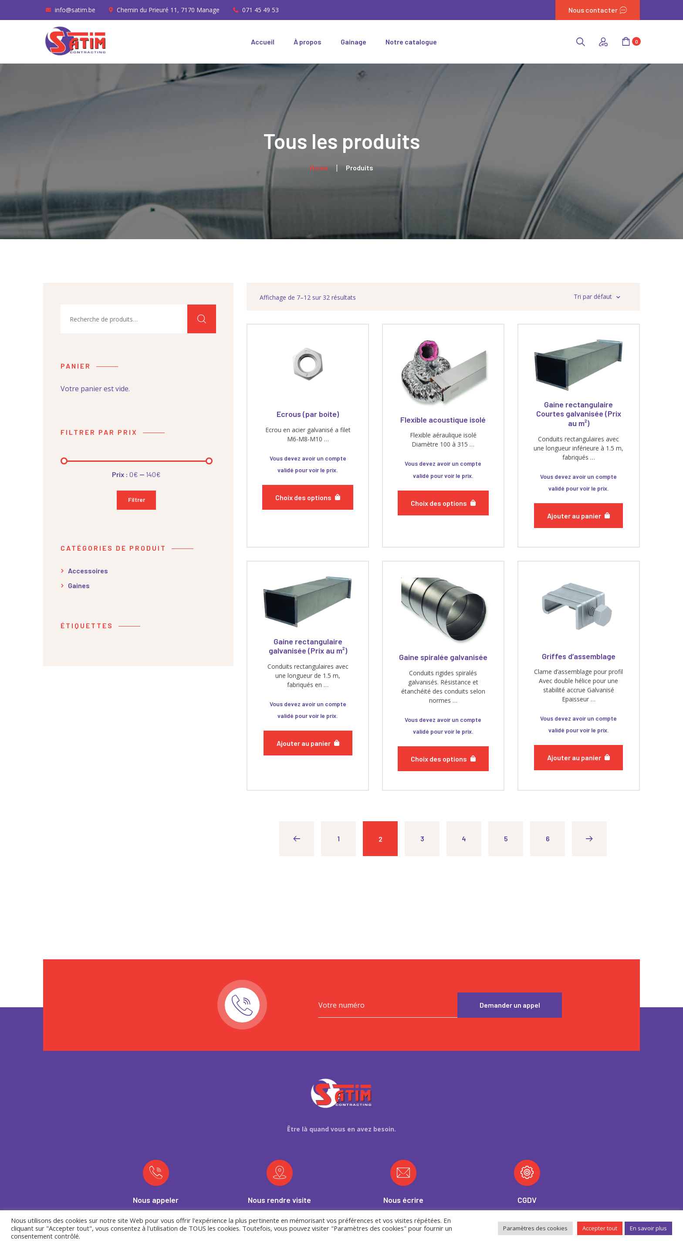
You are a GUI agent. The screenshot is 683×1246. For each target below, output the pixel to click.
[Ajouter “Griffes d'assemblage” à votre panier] (578, 757)
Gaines (79, 585)
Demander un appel (510, 1005)
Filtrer (136, 499)
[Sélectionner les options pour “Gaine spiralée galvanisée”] (443, 758)
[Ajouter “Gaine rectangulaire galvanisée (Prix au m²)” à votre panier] (308, 743)
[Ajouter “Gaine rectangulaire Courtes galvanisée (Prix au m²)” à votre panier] (578, 515)
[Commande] (573, 296)
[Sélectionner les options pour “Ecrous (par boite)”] (307, 497)
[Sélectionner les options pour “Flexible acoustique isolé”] (443, 503)
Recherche (201, 319)
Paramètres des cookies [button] (535, 1228)
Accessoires (88, 570)
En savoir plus (648, 1228)
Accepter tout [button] (599, 1228)
